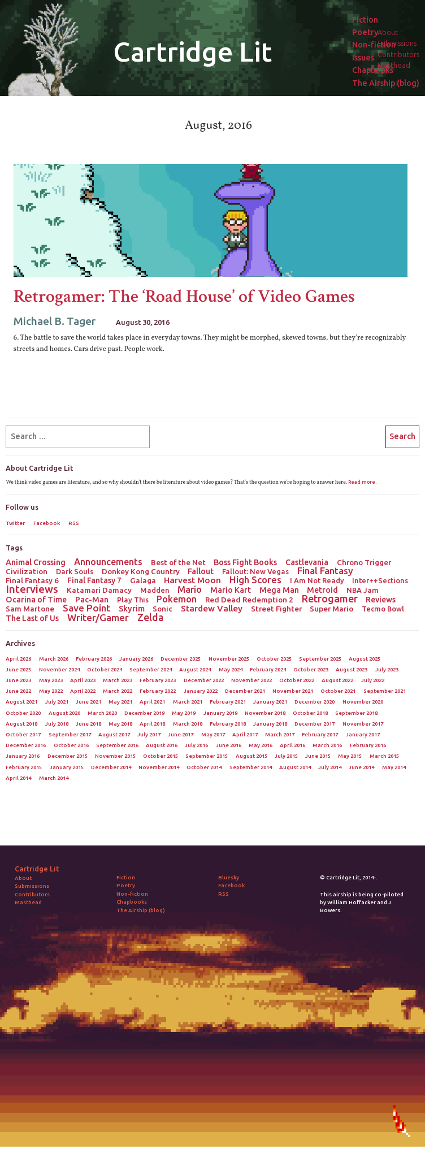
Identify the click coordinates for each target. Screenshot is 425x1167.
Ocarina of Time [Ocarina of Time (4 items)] (36, 600)
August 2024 (195, 669)
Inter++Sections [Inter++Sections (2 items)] (380, 580)
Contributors (32, 894)
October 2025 (274, 659)
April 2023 (83, 680)
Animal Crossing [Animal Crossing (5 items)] (36, 562)
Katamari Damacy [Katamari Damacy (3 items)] (99, 590)
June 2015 (318, 756)
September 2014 (250, 767)
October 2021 (337, 691)
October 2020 (23, 713)
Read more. (362, 482)
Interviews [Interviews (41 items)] (32, 589)
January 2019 (220, 713)
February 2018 (228, 724)
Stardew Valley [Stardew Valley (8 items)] (211, 609)
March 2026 (53, 659)
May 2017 (213, 734)
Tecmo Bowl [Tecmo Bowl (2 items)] (383, 609)
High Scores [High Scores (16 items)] (255, 580)
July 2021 (56, 702)
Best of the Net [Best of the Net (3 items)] (178, 562)
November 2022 (251, 680)
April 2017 (245, 734)
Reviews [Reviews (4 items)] (381, 600)
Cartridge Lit (192, 51)
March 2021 (187, 702)
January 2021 (270, 702)
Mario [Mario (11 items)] (189, 589)
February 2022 (158, 691)
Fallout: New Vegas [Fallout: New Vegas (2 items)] (255, 571)
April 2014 (18, 778)
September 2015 (206, 756)
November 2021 (292, 691)
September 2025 (320, 659)
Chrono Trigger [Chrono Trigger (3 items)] (364, 562)
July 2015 (286, 756)
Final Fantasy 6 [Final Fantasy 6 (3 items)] (32, 580)
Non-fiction (374, 45)
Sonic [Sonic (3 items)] (162, 609)
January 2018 (270, 724)
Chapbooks (372, 70)
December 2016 (26, 745)
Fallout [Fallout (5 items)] (201, 571)
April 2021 (152, 702)
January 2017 (363, 734)
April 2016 (292, 745)
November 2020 (362, 702)
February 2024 (268, 669)
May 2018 (120, 724)
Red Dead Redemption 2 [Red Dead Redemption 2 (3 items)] (249, 600)
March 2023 (117, 680)
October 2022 (296, 680)
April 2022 (83, 691)
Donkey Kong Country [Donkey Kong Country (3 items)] (141, 571)
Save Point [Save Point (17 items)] (86, 608)
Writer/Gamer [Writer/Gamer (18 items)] (98, 618)
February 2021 (228, 702)
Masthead (28, 902)
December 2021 (245, 691)
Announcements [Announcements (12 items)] (108, 562)
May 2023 (51, 680)
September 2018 (356, 713)
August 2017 (114, 734)
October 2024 (104, 669)
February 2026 (94, 659)
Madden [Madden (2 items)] (155, 590)
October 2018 (310, 713)
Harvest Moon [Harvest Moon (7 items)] (192, 580)
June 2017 (180, 734)
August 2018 (21, 724)
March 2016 (327, 745)
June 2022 (18, 691)
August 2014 (295, 767)
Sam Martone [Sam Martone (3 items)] (30, 609)
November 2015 (115, 756)
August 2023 (351, 669)
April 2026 (18, 659)
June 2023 (18, 680)
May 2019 (184, 713)
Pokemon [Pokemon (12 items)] (177, 599)
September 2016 (117, 745)
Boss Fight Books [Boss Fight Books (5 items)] (245, 562)
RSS (73, 523)
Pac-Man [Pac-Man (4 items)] (92, 600)
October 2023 (310, 669)
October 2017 (23, 734)
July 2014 (329, 767)
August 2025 (364, 659)
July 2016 (196, 745)
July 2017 (149, 734)
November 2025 (229, 659)
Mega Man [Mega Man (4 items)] (279, 590)
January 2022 (201, 691)
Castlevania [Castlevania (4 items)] (306, 562)
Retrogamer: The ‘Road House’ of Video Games (184, 296)
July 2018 (56, 724)
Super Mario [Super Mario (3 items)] (331, 609)
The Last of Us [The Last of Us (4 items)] (32, 618)
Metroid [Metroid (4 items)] (322, 590)
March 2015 (384, 756)
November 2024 (59, 669)
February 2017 (320, 734)
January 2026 (136, 659)
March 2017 (279, 734)
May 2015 (350, 756)
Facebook (46, 523)
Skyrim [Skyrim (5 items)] (132, 609)
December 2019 (144, 713)
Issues (363, 58)
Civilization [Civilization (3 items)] (26, 571)
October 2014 (204, 767)
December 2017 (314, 724)
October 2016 (71, 745)
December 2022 (204, 680)
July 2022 (372, 680)
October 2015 (160, 756)
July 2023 (386, 669)
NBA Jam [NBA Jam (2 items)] (362, 590)
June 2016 (228, 745)
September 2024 (150, 669)
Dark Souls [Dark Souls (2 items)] (74, 571)
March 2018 (187, 724)
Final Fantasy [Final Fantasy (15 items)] (325, 571)
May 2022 (51, 691)
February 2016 (368, 745)
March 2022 (117, 691)
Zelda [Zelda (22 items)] (150, 617)
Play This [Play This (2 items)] (133, 600)
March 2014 (53, 778)
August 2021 (21, 702)
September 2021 (384, 691)
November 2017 (362, 724)
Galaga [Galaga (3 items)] (143, 580)
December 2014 (111, 767)
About (23, 878)
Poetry (365, 32)
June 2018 (88, 724)
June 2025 (18, 669)
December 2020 (314, 702)
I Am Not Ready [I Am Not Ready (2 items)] (317, 580)
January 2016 (23, 756)
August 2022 (337, 680)
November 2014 (158, 767)
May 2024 (230, 669)
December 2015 (67, 756)
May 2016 (260, 745)
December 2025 (181, 659)
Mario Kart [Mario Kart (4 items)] (230, 590)
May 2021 (120, 702)
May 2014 (394, 767)
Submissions (32, 886)
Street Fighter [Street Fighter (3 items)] (276, 609)
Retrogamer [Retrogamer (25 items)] (330, 598)
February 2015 (24, 767)
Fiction (365, 20)
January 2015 (67, 767)
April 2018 (152, 724)
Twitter (15, 523)
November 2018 (265, 713)
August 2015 (251, 756)
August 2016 (161, 745)
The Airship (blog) (385, 83)
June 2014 (361, 767)
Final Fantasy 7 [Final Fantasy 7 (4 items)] (94, 580)
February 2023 (158, 680)
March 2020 (102, 713)
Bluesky (228, 877)
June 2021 (88, 702)
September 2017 (70, 734)
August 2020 (64, 713)
